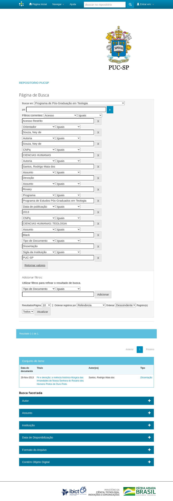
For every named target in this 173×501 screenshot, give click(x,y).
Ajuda (73, 4)
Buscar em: (28, 103)
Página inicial (38, 4)
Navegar (58, 4)
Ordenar (110, 305)
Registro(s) (142, 305)
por (23, 109)
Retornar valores (35, 265)
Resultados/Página (31, 305)
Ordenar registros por (65, 305)
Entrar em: (145, 4)
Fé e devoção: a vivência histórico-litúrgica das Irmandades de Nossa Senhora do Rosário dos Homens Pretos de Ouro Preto (60, 380)
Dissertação (146, 377)
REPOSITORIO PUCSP (34, 82)
